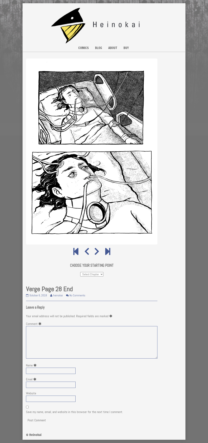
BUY (126, 48)
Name (32, 365)
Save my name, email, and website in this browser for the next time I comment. (74, 412)
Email (32, 379)
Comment (34, 324)
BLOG (98, 48)
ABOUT (112, 48)
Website (31, 393)
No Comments (77, 295)
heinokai (58, 295)
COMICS (83, 48)
